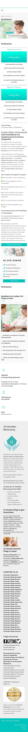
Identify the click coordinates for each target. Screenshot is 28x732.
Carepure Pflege (6, 125)
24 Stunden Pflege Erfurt (11, 598)
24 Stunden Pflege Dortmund (12, 608)
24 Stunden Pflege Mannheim (12, 629)
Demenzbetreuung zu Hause (11, 653)
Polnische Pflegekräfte (10, 655)
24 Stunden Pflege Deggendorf (12, 589)
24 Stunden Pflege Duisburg (11, 616)
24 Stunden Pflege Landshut (11, 591)
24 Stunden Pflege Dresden (11, 596)
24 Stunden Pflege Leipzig (11, 581)
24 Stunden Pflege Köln (10, 604)
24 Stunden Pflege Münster (11, 627)
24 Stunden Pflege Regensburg (12, 602)
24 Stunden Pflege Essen (10, 610)
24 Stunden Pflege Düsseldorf (12, 577)
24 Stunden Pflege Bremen (11, 612)
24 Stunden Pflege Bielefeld (11, 623)
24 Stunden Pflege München (11, 579)
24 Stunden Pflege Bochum (11, 619)
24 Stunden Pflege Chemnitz (11, 606)
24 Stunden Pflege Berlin (10, 575)
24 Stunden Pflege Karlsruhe (12, 631)
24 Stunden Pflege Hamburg (11, 583)
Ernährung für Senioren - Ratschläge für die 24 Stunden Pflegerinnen (12, 661)
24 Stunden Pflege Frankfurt (12, 600)
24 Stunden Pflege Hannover (12, 614)
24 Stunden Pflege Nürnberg (11, 594)
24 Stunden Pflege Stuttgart (11, 587)
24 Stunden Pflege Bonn (10, 625)
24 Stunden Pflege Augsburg (12, 585)
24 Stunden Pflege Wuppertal (12, 621)
